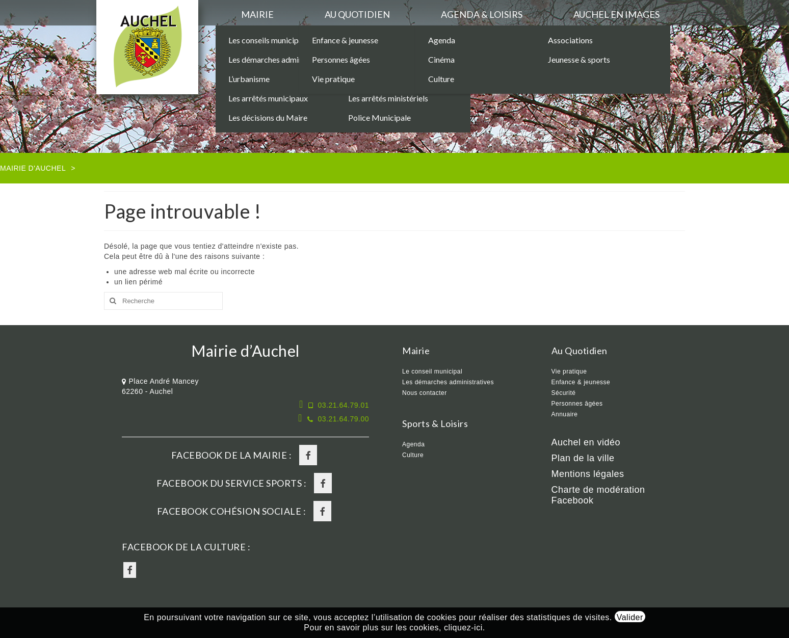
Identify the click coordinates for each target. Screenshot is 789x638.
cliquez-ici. (464, 627)
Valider (630, 617)
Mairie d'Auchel (33, 168)
